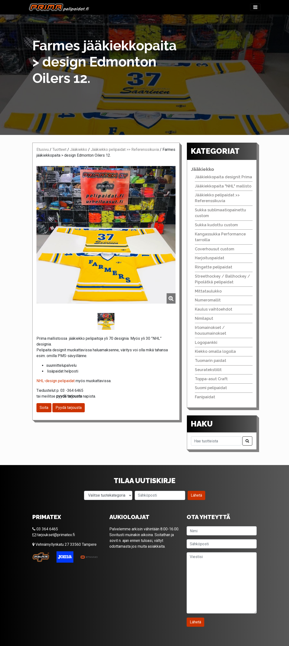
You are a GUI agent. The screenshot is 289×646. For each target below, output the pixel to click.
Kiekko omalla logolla (215, 351)
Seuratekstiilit (208, 369)
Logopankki (206, 342)
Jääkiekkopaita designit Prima (223, 177)
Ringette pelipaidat (213, 267)
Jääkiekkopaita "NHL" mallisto (223, 186)
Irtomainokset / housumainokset (210, 330)
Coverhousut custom (214, 249)
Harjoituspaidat (209, 258)
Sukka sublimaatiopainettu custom (220, 213)
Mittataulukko (208, 291)
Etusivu (42, 149)
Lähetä (196, 495)
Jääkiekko (78, 149)
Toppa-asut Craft (211, 379)
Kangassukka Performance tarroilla (220, 237)
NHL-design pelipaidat (55, 381)
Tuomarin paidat (210, 360)
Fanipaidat (205, 397)
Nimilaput (204, 318)
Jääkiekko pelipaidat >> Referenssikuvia (125, 149)
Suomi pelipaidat (211, 388)
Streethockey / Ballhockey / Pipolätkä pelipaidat (222, 279)
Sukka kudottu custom (216, 225)
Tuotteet (59, 149)
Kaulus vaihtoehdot (213, 309)
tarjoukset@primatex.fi (53, 535)
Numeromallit (208, 300)
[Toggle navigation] (255, 7)
